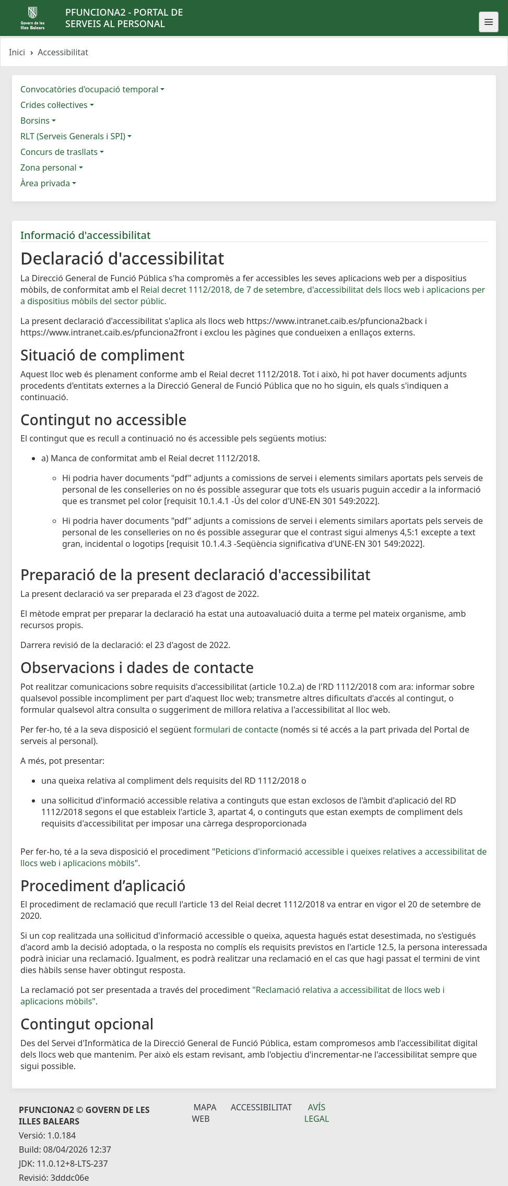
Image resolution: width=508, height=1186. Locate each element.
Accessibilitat (261, 1107)
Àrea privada (45, 183)
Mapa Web (204, 1112)
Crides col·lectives (54, 105)
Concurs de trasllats (59, 152)
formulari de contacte (236, 729)
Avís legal (316, 1112)
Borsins (35, 120)
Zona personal (48, 167)
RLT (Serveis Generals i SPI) (72, 136)
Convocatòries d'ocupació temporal (89, 89)
